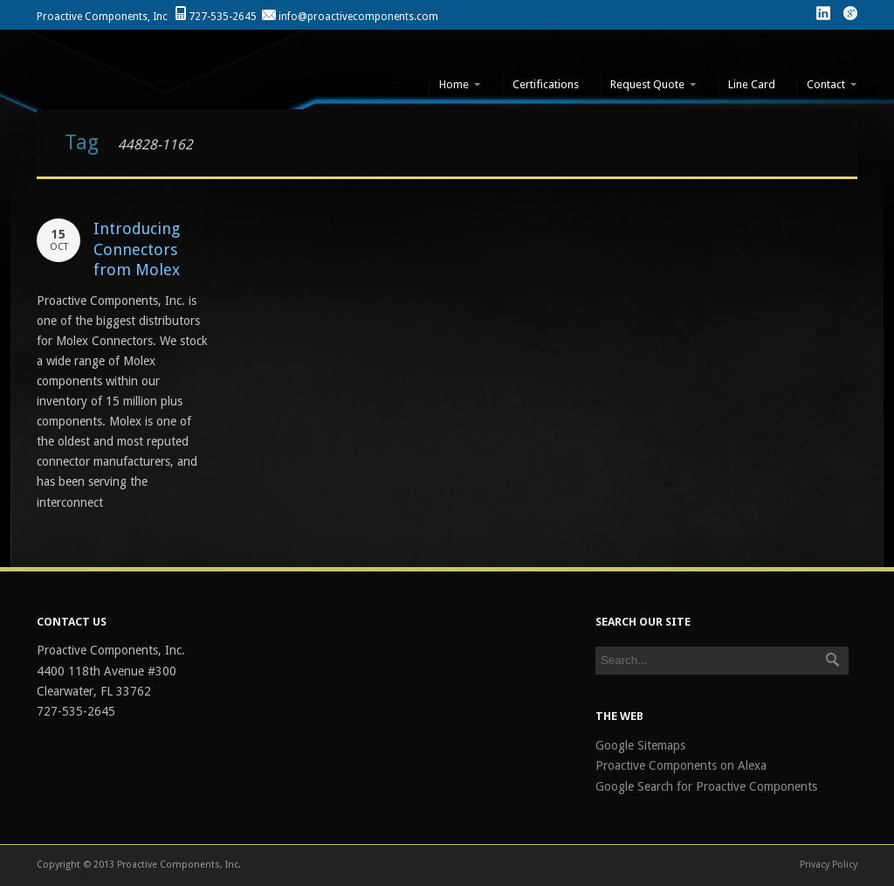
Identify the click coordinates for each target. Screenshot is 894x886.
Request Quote (648, 84)
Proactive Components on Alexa (681, 765)
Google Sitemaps (640, 745)
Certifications (545, 84)
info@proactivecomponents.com (358, 16)
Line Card (751, 84)
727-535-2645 (223, 16)
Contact (826, 84)
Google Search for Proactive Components (706, 786)
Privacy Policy (828, 864)
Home (455, 84)
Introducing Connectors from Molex (136, 249)
